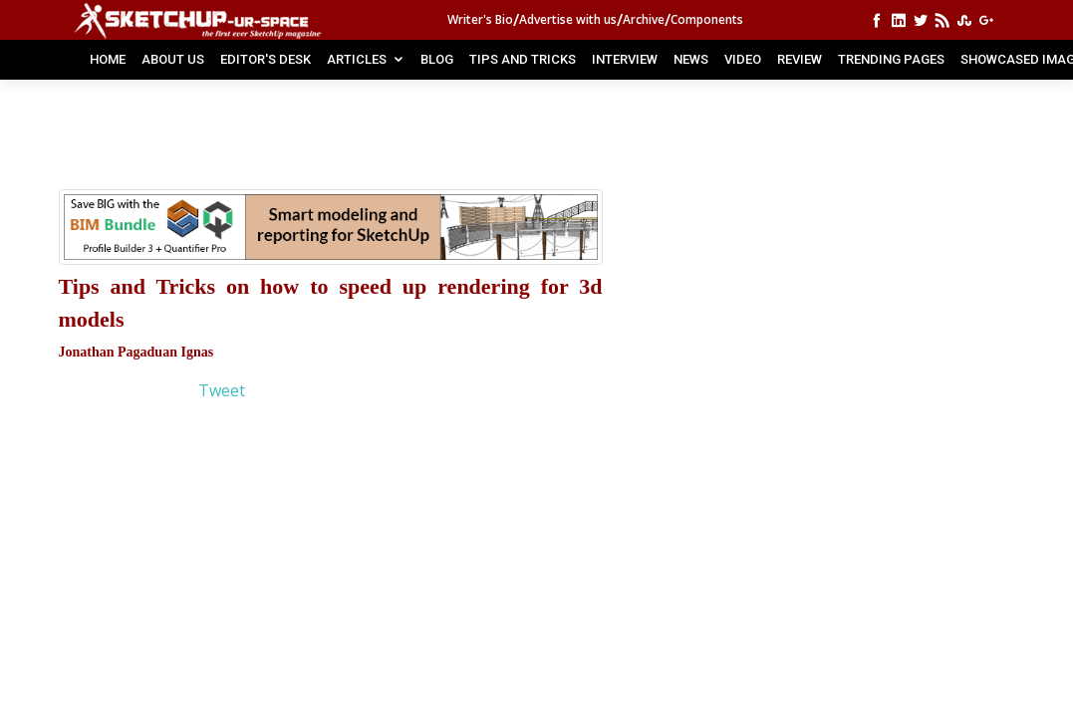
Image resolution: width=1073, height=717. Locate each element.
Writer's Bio (480, 19)
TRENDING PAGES (891, 59)
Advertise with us (568, 19)
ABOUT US (172, 59)
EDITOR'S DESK (265, 59)
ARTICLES (357, 59)
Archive (644, 19)
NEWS (690, 59)
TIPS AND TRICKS (522, 59)
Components (707, 19)
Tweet (221, 390)
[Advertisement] (406, 144)
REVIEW (799, 59)
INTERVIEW (625, 59)
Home (108, 59)
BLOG (436, 59)
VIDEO (742, 59)
